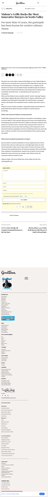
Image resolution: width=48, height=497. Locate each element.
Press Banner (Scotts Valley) (8, 449)
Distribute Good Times (6, 312)
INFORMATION (4, 294)
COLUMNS (3, 347)
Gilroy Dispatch (4, 437)
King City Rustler (5, 443)
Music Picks (4, 343)
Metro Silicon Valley (5, 412)
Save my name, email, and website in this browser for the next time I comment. (18, 193)
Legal (2, 466)
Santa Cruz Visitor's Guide (7, 431)
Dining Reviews (4, 357)
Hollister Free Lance (6, 441)
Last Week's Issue (5, 382)
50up (2, 420)
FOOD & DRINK (4, 355)
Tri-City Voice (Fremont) (6, 455)
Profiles (3, 365)
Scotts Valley (17, 203)
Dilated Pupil (4, 424)
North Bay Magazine (6, 429)
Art (2, 336)
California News (5, 325)
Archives (3, 309)
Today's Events (4, 370)
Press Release (4, 305)
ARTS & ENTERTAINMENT (7, 334)
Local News (4, 330)
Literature (3, 340)
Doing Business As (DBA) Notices (7, 474)
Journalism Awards (5, 485)
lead (13, 203)
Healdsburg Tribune (5, 439)
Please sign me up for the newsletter (11, 196)
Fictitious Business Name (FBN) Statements (7, 472)
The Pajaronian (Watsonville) (7, 453)
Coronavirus (4, 326)
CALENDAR (3, 367)
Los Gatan (3, 445)
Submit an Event (5, 372)
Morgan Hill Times (5, 447)
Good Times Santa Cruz (6, 410)
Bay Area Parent (5, 422)
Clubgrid (3, 376)
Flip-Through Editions (6, 383)
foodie (10, 203)
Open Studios (4, 427)
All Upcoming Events (6, 369)
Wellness (3, 353)
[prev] (2, 8)
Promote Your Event (6, 373)
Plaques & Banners (5, 314)
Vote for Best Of (5, 313)
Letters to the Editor (6, 350)
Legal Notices (4, 469)
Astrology (3, 349)
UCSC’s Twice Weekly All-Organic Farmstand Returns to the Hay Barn (11, 230)
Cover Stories (4, 332)
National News (4, 329)
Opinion (3, 352)
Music (2, 342)
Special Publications (6, 384)
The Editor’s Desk (30, 8)
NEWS (2, 323)
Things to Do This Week (6, 375)
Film (2, 339)
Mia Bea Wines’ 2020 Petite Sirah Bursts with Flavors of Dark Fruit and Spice (37, 230)
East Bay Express (5, 408)
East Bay (3, 426)
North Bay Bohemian (6, 414)
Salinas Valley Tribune (6, 451)
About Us (3, 300)
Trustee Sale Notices (6, 477)
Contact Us (3, 302)
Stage (2, 345)
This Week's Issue (5, 380)
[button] (38, 3)
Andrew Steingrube (8, 33)
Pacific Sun (4, 416)
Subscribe (3, 298)
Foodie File (3, 359)
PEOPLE (3, 362)
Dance (2, 338)
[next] (4, 8)
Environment (4, 328)
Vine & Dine (3, 360)
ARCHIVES (36, 278)
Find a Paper (4, 310)
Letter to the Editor (5, 303)
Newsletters (4, 296)
